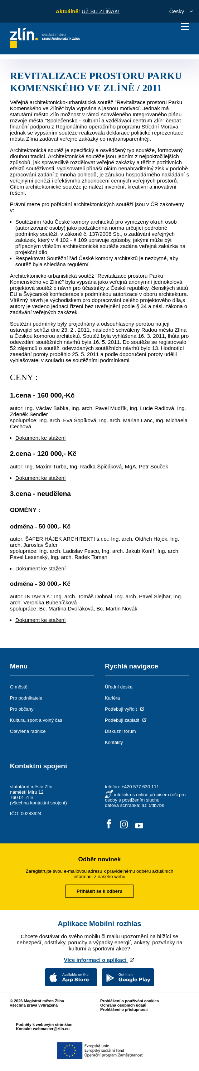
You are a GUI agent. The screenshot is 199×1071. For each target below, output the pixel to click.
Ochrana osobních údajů (123, 1005)
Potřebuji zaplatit (126, 720)
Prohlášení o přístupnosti (124, 1009)
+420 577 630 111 (140, 786)
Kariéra (112, 698)
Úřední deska (118, 687)
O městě (19, 687)
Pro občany (22, 709)
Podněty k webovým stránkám (44, 1024)
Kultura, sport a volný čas (36, 720)
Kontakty (114, 742)
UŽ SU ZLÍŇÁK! (101, 11)
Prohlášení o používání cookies (129, 1001)
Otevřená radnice (28, 731)
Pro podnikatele (26, 698)
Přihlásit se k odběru (99, 891)
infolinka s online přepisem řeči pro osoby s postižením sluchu (145, 797)
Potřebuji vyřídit (125, 709)
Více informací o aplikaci (99, 960)
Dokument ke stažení (40, 438)
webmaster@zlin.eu (51, 1029)
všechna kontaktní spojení (38, 802)
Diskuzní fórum (120, 731)
